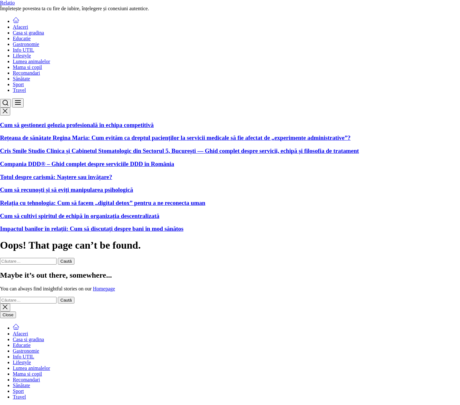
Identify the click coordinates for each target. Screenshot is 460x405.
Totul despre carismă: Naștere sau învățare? (56, 177)
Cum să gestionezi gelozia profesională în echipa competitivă (77, 125)
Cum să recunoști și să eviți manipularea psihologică (66, 189)
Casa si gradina (28, 32)
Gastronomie (26, 44)
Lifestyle (22, 55)
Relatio (7, 2)
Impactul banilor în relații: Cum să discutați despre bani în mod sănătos (91, 228)
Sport (18, 84)
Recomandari (26, 73)
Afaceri (20, 27)
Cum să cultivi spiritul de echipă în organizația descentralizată (79, 216)
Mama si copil (27, 67)
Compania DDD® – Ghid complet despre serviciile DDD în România (87, 164)
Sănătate (21, 78)
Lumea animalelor (31, 61)
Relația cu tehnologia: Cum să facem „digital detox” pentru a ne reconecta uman (102, 202)
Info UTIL (23, 50)
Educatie (22, 38)
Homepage (104, 288)
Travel (19, 90)
